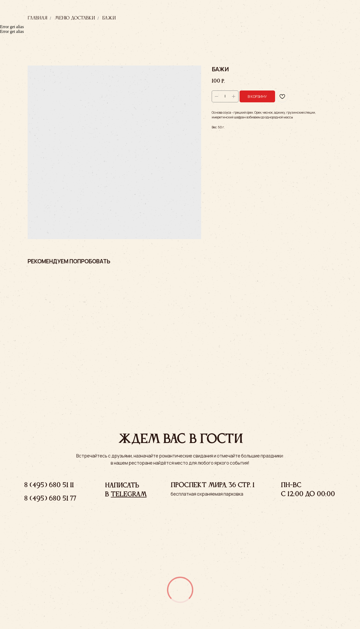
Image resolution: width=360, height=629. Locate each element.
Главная (37, 18)
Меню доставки (75, 18)
